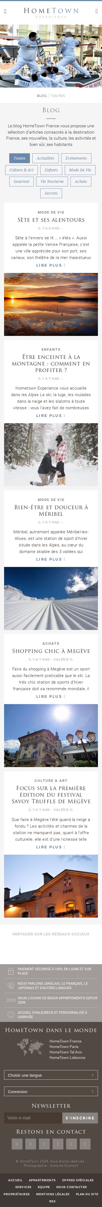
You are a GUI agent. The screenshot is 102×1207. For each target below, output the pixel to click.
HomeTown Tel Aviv (66, 1052)
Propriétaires (17, 1194)
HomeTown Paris (64, 1046)
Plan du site (87, 1194)
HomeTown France (65, 1041)
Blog (42, 96)
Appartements (42, 1180)
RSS (52, 1201)
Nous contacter (71, 1187)
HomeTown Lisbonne (67, 1057)
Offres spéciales (78, 1180)
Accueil (15, 1180)
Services (23, 1187)
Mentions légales (53, 1194)
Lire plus (51, 265)
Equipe (44, 1187)
